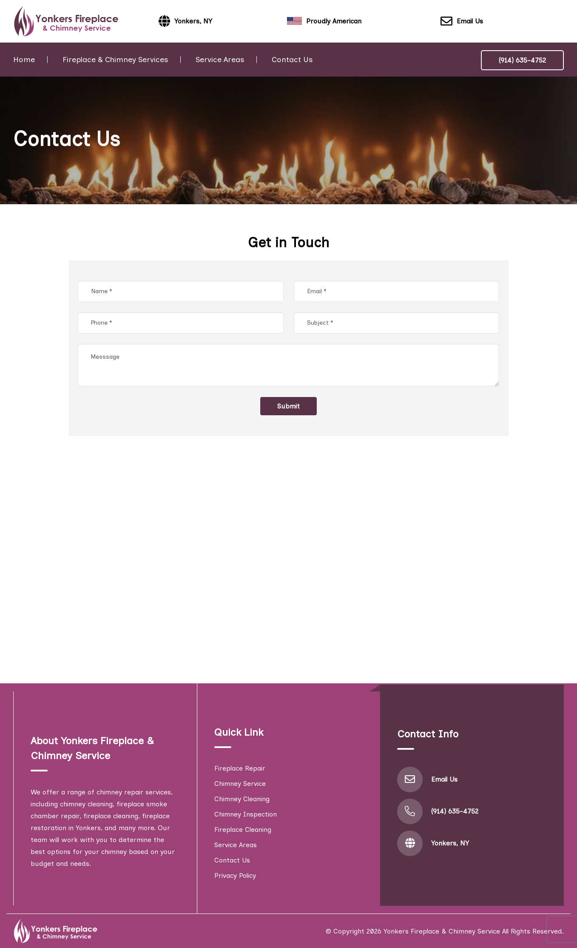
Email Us (462, 21)
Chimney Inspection (245, 814)
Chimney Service (240, 784)
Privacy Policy (235, 875)
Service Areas (220, 59)
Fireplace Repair (239, 768)
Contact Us (292, 59)
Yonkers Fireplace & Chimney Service (442, 931)
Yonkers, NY (450, 843)
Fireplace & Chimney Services (115, 59)
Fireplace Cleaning (242, 829)
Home (24, 59)
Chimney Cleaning (242, 799)
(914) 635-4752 (522, 60)
